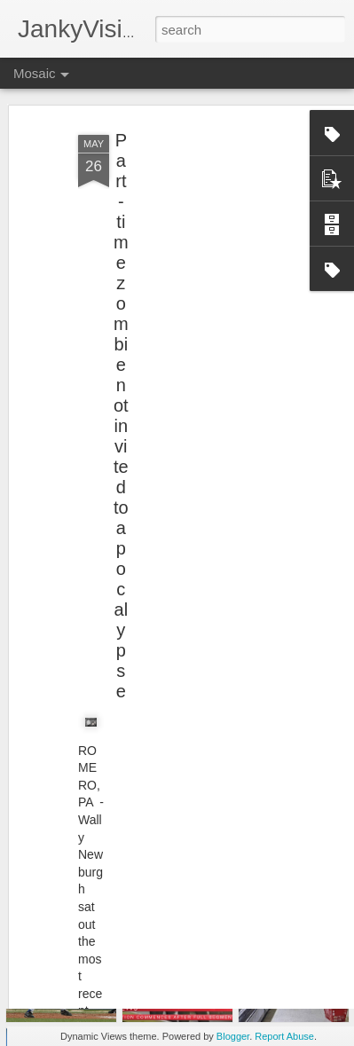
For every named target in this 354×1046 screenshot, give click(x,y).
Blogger (232, 1036)
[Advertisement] (201, 205)
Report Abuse (284, 1036)
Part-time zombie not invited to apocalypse (121, 375)
